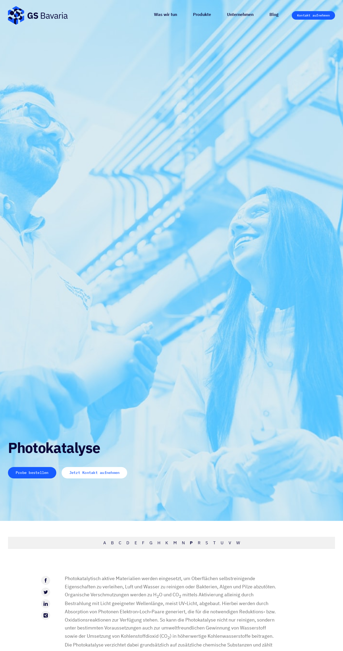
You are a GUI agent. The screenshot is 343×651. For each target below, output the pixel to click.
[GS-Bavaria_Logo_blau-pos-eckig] (38, 8)
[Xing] (46, 615)
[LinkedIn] (46, 604)
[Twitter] (46, 592)
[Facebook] (46, 580)
